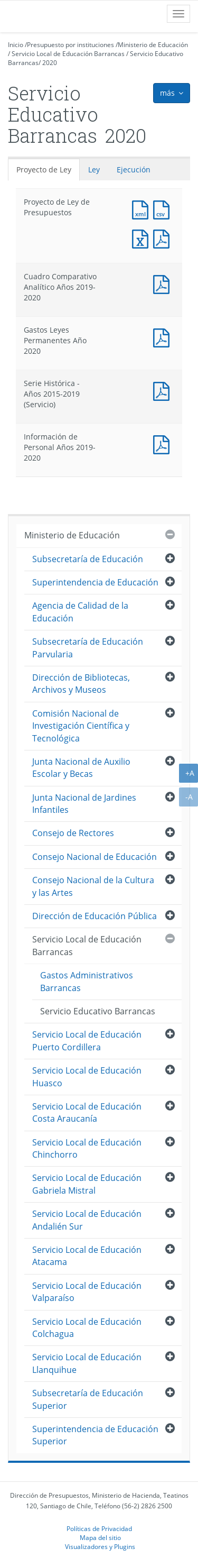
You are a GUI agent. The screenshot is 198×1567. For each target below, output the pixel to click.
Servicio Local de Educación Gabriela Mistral (87, 1184)
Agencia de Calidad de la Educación (80, 612)
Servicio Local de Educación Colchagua (87, 1328)
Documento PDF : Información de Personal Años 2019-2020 (163, 443)
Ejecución (133, 169)
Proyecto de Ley (43, 169)
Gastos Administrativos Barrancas (86, 981)
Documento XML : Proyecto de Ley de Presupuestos (142, 209)
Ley (94, 169)
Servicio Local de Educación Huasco (87, 1076)
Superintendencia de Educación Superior (95, 1435)
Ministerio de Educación (153, 44)
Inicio (15, 44)
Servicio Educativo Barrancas (97, 1011)
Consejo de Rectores (73, 833)
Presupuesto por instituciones (70, 44)
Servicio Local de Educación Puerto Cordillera (87, 1040)
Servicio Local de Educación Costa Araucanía (87, 1112)
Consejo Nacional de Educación (94, 857)
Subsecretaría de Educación (87, 559)
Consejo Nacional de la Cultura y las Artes (93, 886)
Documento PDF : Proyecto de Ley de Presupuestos (163, 238)
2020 (49, 62)
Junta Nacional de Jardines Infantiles (84, 803)
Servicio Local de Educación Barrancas (68, 53)
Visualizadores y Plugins (100, 1546)
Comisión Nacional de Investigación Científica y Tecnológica (80, 726)
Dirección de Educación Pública (94, 916)
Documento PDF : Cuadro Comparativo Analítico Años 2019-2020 (163, 283)
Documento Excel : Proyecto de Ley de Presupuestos (142, 238)
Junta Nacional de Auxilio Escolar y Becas (81, 768)
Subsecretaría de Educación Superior (87, 1399)
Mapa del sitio (100, 1537)
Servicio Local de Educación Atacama (87, 1256)
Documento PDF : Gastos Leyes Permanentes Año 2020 (163, 337)
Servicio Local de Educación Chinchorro (87, 1148)
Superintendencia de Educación (95, 582)
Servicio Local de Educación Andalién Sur (87, 1220)
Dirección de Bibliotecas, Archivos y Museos (81, 683)
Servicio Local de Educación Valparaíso (87, 1292)
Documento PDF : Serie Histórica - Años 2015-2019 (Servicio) (163, 390)
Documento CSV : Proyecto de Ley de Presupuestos (163, 209)
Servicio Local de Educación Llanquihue (87, 1363)
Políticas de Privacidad (99, 1528)
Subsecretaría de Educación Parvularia (87, 647)
